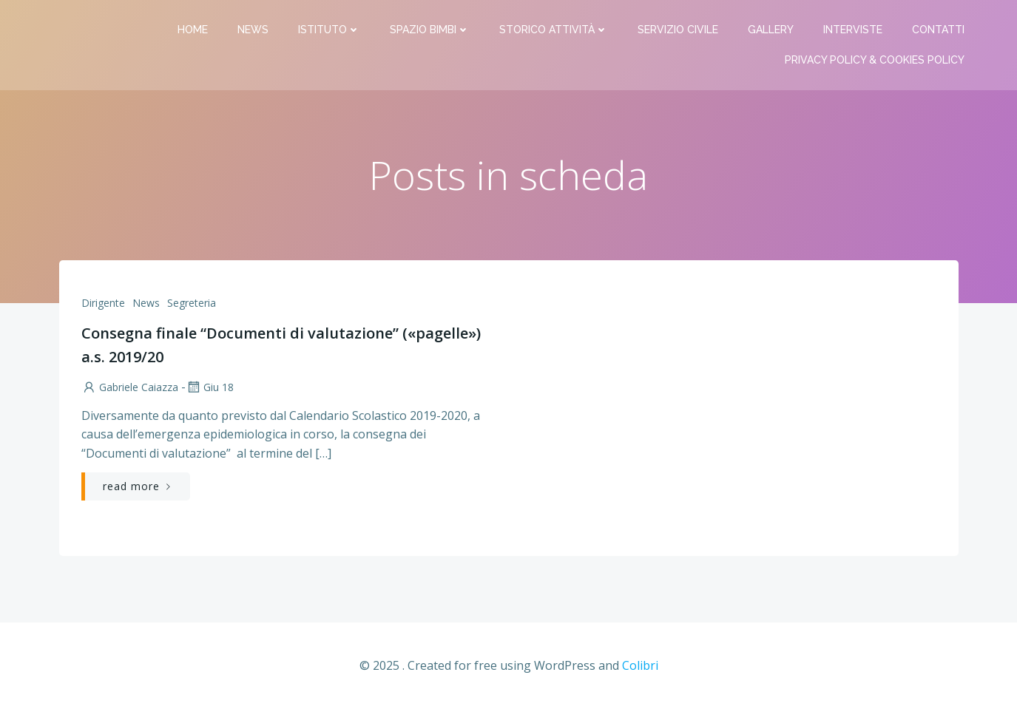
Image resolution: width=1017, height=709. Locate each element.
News (252, 29)
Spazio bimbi (430, 29)
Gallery (771, 29)
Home (193, 29)
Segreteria (191, 303)
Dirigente (103, 303)
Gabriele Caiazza (129, 387)
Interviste (852, 29)
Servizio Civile (678, 29)
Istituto (329, 29)
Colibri (640, 665)
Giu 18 (210, 387)
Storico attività (553, 29)
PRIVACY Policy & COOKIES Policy (874, 60)
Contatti (938, 29)
